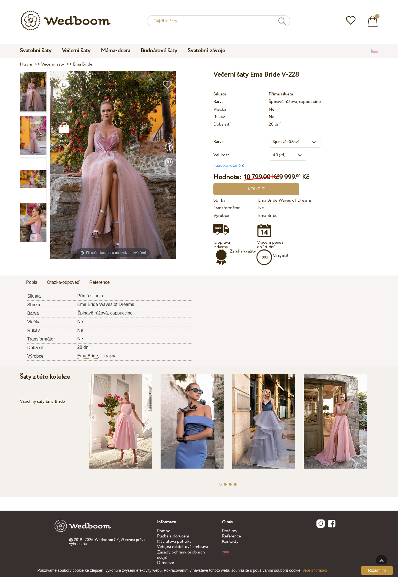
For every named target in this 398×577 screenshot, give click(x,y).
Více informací (315, 570)
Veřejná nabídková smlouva (182, 547)
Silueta (219, 94)
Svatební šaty (35, 51)
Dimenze (165, 563)
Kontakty (230, 541)
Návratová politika (174, 541)
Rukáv (219, 116)
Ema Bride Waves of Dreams (285, 200)
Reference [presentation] (99, 282)
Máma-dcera (115, 51)
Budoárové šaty (159, 51)
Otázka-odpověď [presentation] (63, 282)
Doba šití (222, 124)
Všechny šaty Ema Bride (42, 401)
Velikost (221, 155)
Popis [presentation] (31, 282)
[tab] (31, 282)
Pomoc (163, 531)
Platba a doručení (173, 536)
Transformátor (226, 207)
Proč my (229, 531)
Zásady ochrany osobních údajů (181, 555)
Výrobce (221, 215)
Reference (231, 536)
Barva (218, 101)
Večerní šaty (76, 51)
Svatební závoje (206, 51)
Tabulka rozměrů (228, 165)
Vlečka (219, 109)
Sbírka (219, 200)
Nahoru (381, 560)
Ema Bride (267, 215)
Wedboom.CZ (107, 540)
